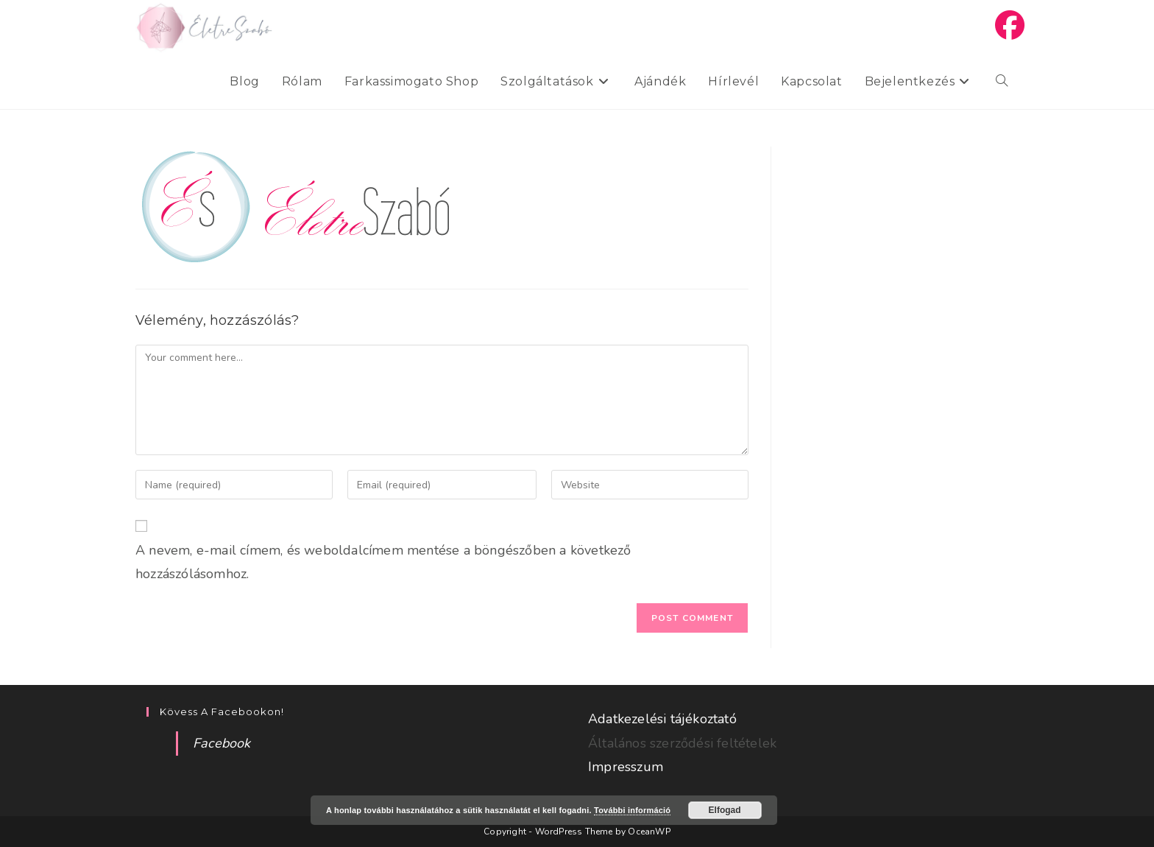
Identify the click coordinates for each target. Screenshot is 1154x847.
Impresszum (625, 767)
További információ (632, 810)
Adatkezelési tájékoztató (662, 719)
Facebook (222, 743)
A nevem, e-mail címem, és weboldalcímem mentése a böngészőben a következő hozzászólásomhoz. (383, 562)
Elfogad (725, 810)
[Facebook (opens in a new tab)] (1009, 25)
